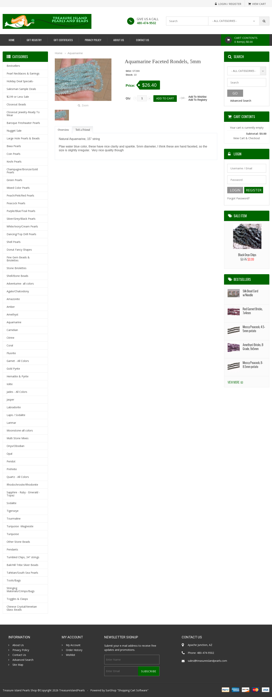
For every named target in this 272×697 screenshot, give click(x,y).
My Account (73, 645)
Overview (63, 129)
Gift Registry (34, 40)
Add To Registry (198, 99)
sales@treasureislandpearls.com (207, 660)
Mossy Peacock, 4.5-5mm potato (254, 329)
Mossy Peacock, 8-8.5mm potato (253, 364)
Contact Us (142, 40)
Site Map (17, 664)
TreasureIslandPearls (72, 690)
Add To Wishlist (197, 96)
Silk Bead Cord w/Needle (250, 293)
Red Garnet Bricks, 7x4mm (253, 311)
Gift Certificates (63, 40)
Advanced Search (240, 100)
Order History (74, 650)
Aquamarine (75, 53)
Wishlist (70, 654)
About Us (118, 40)
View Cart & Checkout (246, 138)
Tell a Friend (82, 129)
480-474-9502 (146, 23)
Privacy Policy (93, 40)
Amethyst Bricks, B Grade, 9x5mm (253, 346)
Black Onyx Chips (247, 255)
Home (12, 40)
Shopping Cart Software (132, 690)
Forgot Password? (238, 198)
